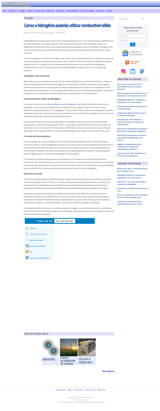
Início (4, 11)
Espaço (30, 11)
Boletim (69, 390)
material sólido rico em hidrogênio (60, 104)
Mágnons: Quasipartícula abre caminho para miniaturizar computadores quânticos (129, 146)
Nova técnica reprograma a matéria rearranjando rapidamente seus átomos (131, 137)
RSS (31, 252)
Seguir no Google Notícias (39, 258)
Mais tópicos (108, 371)
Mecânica (60, 11)
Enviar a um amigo (36, 240)
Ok (133, 44)
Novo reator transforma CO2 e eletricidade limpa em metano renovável (129, 86)
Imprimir (33, 228)
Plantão (109, 11)
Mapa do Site (101, 390)
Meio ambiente (72, 11)
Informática (40, 11)
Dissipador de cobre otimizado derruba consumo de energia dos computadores (130, 121)
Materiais (51, 11)
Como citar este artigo (38, 234)
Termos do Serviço (89, 390)
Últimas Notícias (60, 390)
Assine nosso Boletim (38, 246)
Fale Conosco (78, 390)
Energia (22, 11)
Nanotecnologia (87, 11)
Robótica (100, 11)
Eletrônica (13, 11)
